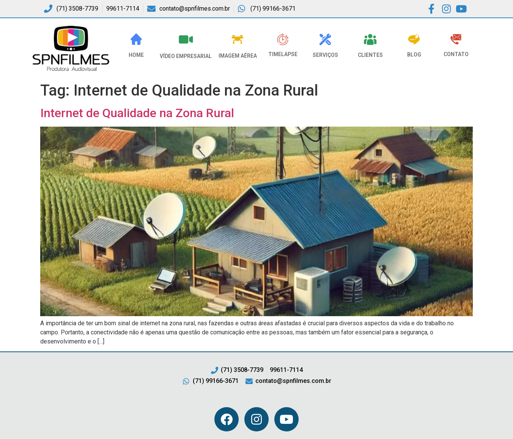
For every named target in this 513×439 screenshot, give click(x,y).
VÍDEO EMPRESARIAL (186, 56)
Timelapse (282, 54)
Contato (456, 54)
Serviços (325, 55)
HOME (136, 55)
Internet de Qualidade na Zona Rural (137, 113)
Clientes (370, 55)
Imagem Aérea (238, 56)
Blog (414, 55)
